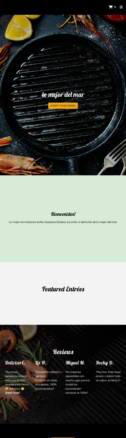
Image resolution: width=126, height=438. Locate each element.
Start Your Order (63, 105)
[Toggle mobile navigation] (121, 7)
